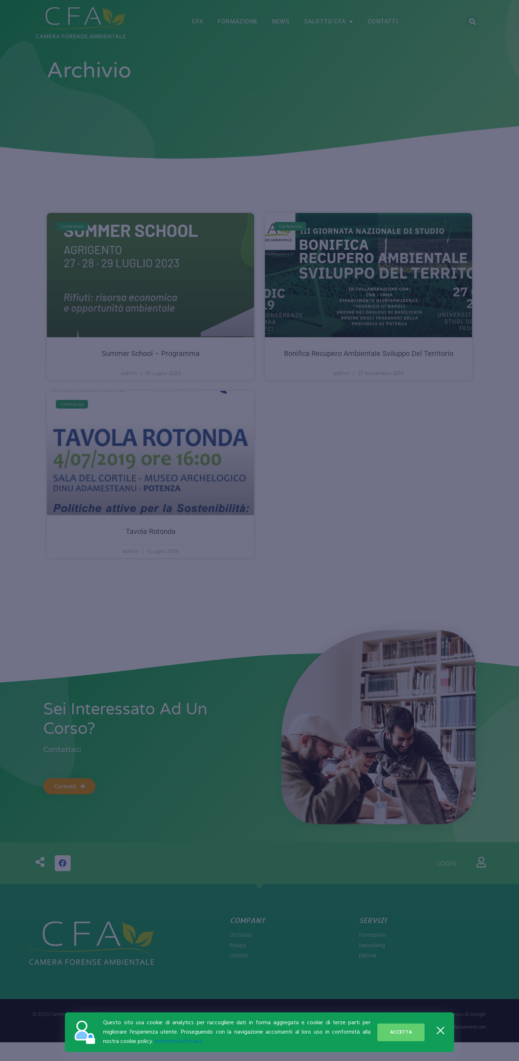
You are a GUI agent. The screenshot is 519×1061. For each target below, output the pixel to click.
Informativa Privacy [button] (179, 1041)
